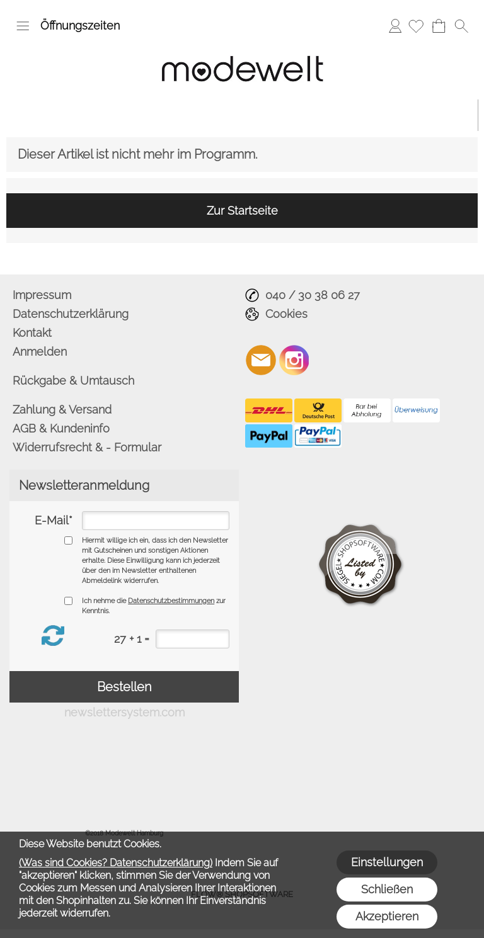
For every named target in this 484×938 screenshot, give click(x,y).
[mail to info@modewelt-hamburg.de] (261, 360)
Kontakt (32, 332)
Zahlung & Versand (62, 409)
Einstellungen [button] (387, 862)
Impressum (42, 295)
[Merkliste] (416, 26)
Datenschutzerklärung (71, 313)
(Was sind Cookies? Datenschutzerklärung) (115, 863)
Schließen (387, 889)
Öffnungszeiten (80, 25)
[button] (23, 26)
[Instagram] (294, 360)
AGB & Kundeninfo (61, 428)
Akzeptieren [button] (386, 916)
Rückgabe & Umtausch (73, 380)
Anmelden (395, 25)
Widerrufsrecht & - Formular (87, 447)
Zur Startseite (242, 210)
